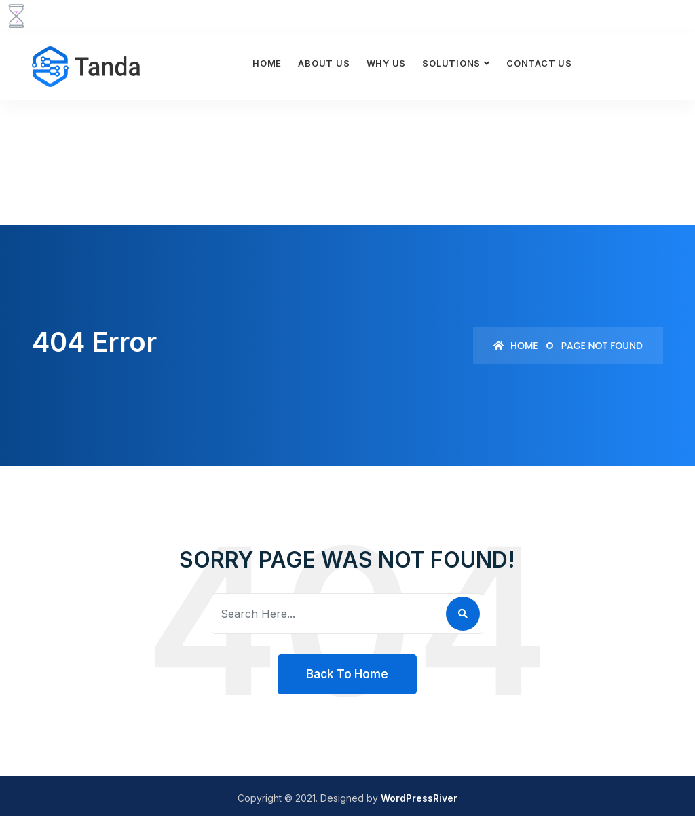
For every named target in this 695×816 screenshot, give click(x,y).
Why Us (387, 63)
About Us (324, 63)
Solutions (451, 63)
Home (267, 63)
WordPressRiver (419, 798)
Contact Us (539, 63)
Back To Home (347, 674)
